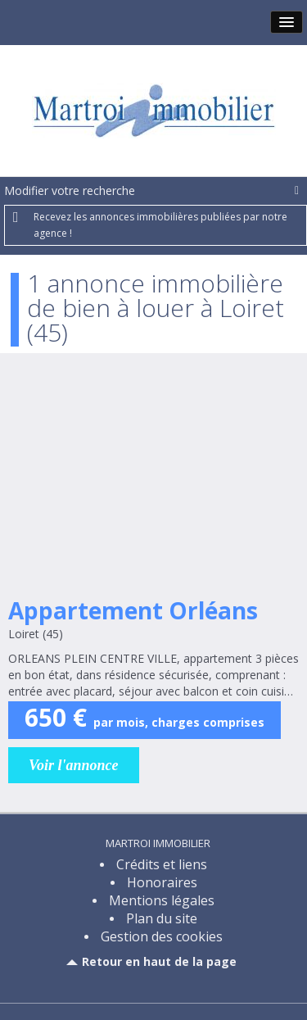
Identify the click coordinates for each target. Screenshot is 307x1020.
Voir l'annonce (74, 765)
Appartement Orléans (133, 610)
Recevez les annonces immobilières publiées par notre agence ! (160, 225)
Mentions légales (161, 900)
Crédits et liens (161, 864)
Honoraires (162, 882)
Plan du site (161, 918)
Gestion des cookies (162, 936)
